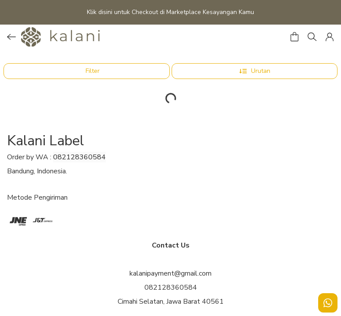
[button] (329, 37)
